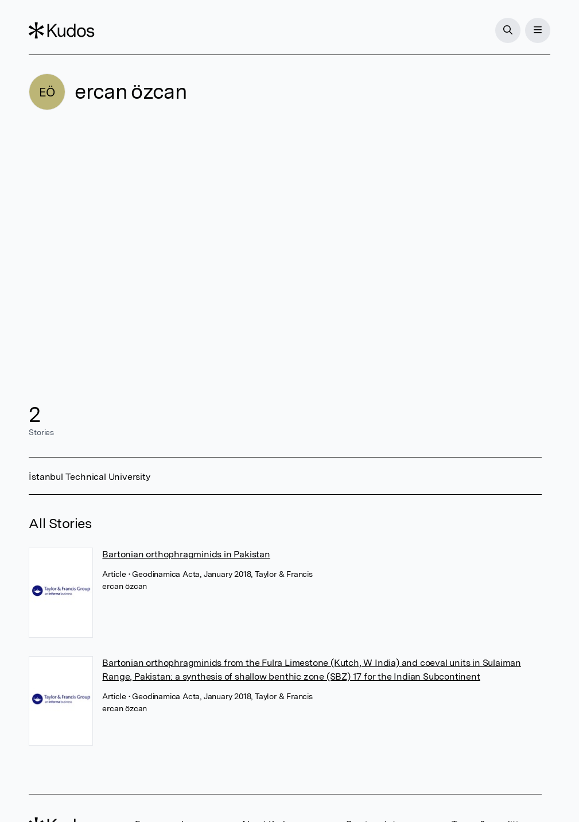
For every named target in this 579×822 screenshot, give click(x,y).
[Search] (507, 30)
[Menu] (537, 30)
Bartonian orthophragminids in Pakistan (186, 554)
